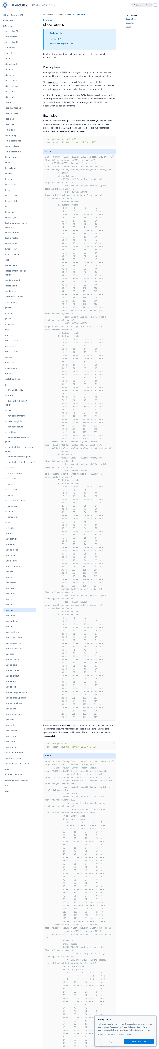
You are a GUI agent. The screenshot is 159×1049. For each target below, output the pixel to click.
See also (129, 27)
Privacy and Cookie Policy (107, 1034)
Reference (70, 14)
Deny (110, 1041)
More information (124, 1034)
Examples (130, 23)
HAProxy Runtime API (55, 14)
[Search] (142, 5)
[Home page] (15, 5)
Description (131, 19)
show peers (81, 14)
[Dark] (155, 4)
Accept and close (139, 1041)
